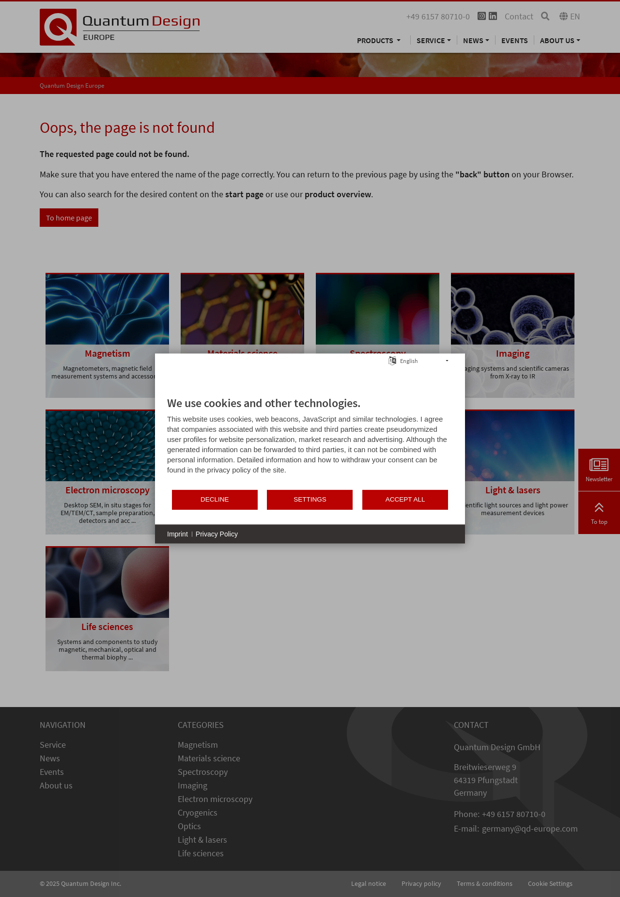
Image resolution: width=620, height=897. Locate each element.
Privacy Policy (217, 533)
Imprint (177, 533)
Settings (310, 499)
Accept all (405, 499)
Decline (215, 499)
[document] (310, 442)
